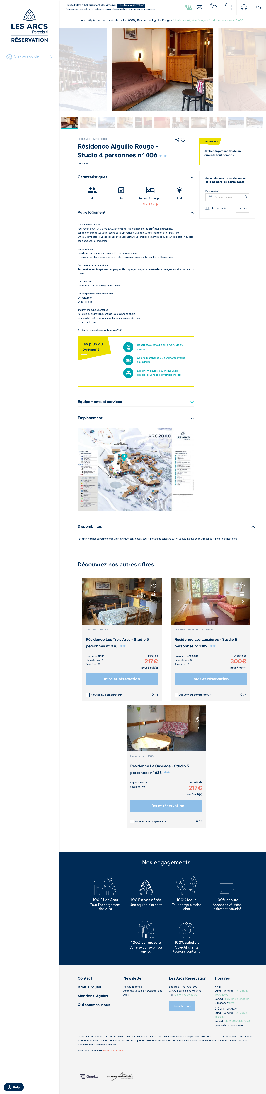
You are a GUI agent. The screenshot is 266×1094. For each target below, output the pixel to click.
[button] (154, 601)
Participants (219, 208)
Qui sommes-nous (94, 1005)
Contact (85, 978)
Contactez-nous (182, 1006)
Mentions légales (93, 996)
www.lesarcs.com (113, 1050)
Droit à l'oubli (89, 987)
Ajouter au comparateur (106, 695)
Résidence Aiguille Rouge (153, 20)
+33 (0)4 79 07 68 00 (185, 995)
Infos (122, 679)
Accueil (86, 20)
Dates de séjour (212, 191)
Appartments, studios (106, 20)
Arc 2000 (129, 20)
